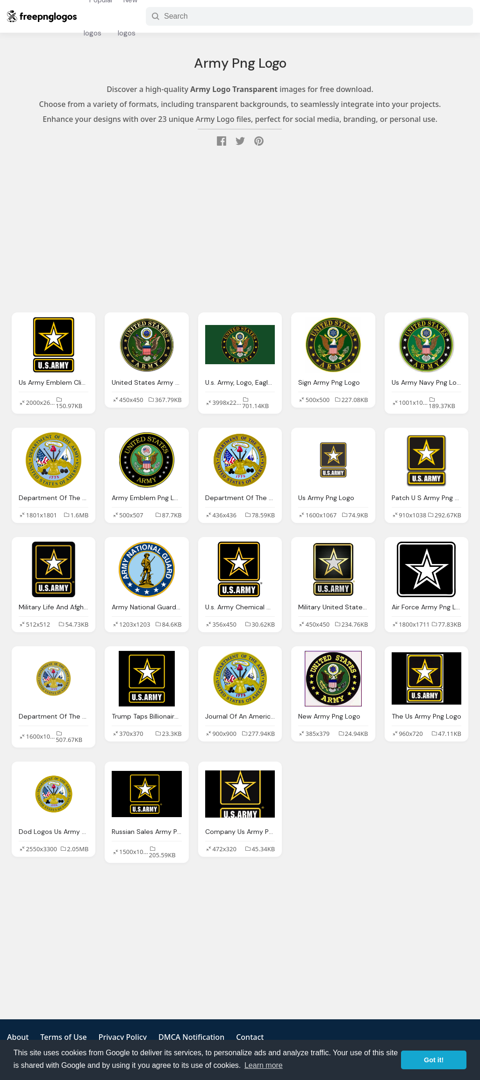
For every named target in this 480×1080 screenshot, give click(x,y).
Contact (250, 1037)
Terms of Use (63, 1037)
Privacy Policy (123, 1037)
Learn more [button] (263, 1065)
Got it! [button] (434, 1060)
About (18, 1037)
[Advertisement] (240, 230)
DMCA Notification (191, 1037)
